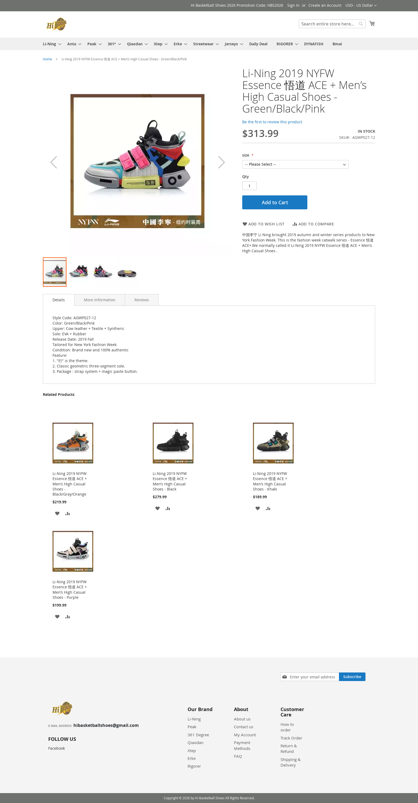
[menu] (209, 44)
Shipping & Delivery (291, 762)
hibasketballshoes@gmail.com (106, 725)
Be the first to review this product (272, 121)
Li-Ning (194, 719)
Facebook (56, 748)
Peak (192, 726)
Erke (192, 758)
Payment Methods (242, 745)
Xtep (192, 750)
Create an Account (324, 5)
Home (47, 59)
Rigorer (194, 766)
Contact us (243, 726)
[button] (361, 6)
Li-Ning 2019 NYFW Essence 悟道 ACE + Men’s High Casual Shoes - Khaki (270, 481)
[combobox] (332, 24)
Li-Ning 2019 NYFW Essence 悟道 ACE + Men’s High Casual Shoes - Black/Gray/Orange (70, 484)
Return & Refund (289, 748)
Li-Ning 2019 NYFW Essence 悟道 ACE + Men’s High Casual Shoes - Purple (70, 589)
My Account (245, 734)
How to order (287, 727)
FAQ (238, 756)
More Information (99, 299)
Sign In (293, 5)
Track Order (291, 738)
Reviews (142, 299)
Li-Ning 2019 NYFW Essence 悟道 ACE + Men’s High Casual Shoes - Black (170, 481)
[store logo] (57, 24)
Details (59, 299)
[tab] (58, 300)
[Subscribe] (352, 676)
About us (242, 719)
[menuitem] (50, 44)
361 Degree (198, 734)
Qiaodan (195, 742)
